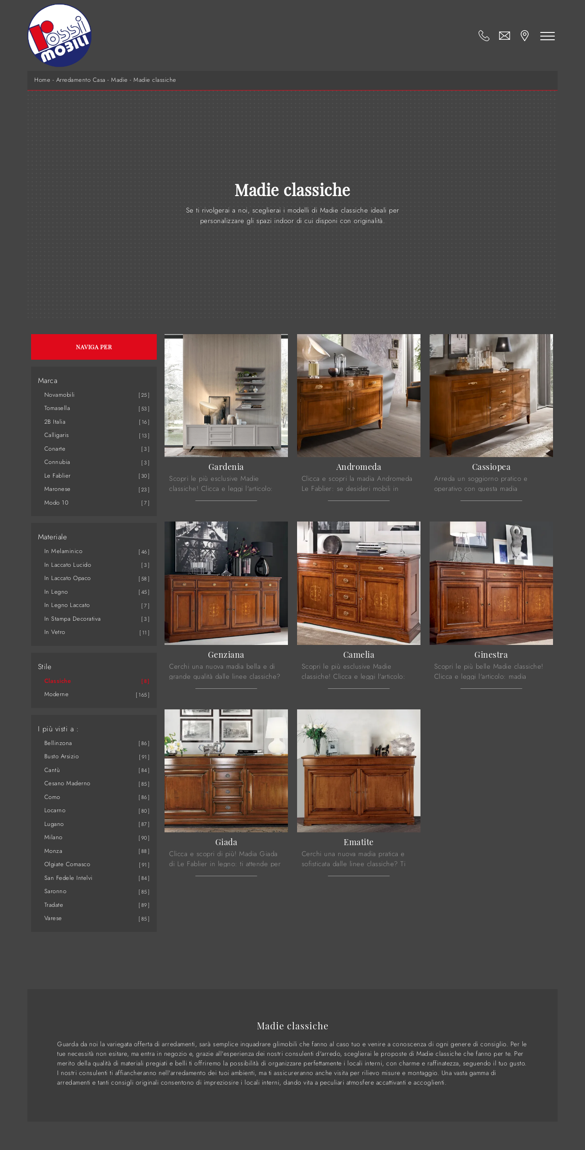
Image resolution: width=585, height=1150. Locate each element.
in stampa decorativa (72, 618)
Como (52, 797)
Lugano (54, 824)
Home (42, 80)
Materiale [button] (52, 537)
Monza (53, 851)
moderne (56, 694)
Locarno (55, 810)
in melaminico (63, 551)
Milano (53, 837)
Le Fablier (57, 475)
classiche (57, 680)
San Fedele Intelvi (68, 877)
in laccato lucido (67, 564)
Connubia (57, 462)
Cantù (52, 770)
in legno (56, 591)
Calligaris (56, 435)
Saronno (55, 891)
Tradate (54, 904)
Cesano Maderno (67, 783)
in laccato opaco (67, 578)
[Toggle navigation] (547, 36)
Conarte (55, 448)
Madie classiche (154, 80)
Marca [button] (48, 381)
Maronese (57, 488)
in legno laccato (67, 605)
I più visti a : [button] (58, 729)
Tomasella (57, 408)
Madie (119, 80)
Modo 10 (56, 502)
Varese (53, 918)
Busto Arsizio (61, 756)
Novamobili (59, 394)
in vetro (54, 632)
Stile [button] (45, 667)
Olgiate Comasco (67, 864)
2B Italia (55, 421)
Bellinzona (58, 743)
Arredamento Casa (81, 80)
